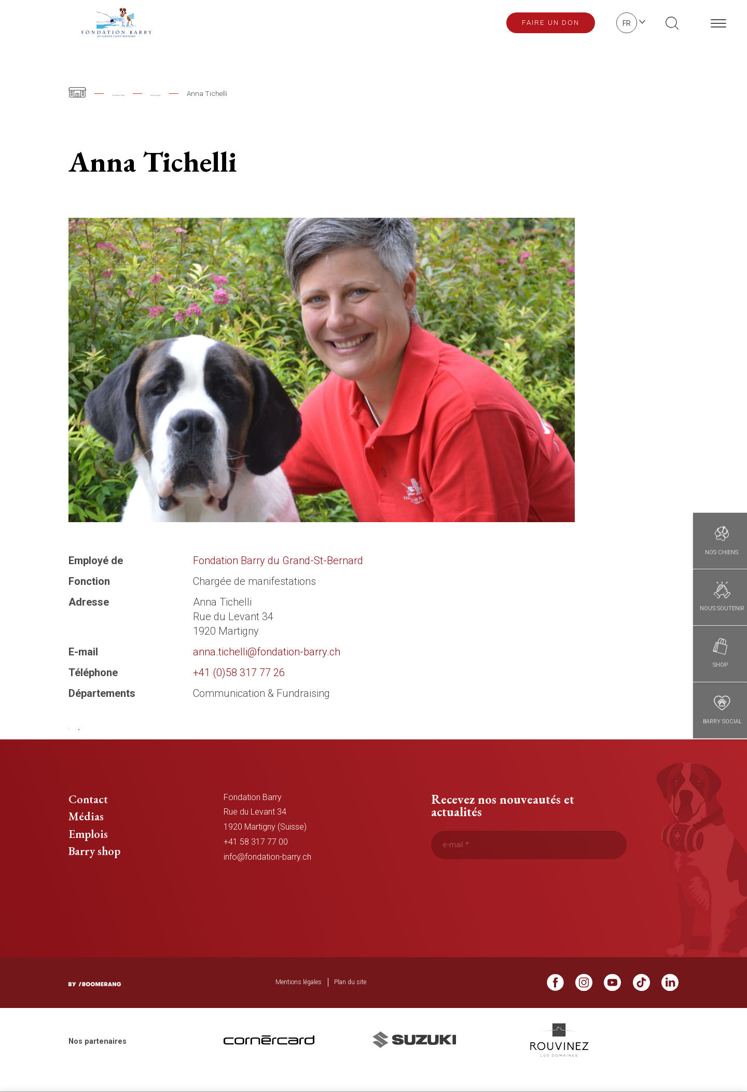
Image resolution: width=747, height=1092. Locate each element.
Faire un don (550, 22)
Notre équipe (207, 93)
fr (626, 23)
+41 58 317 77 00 (256, 858)
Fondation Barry (137, 93)
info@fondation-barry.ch (267, 873)
